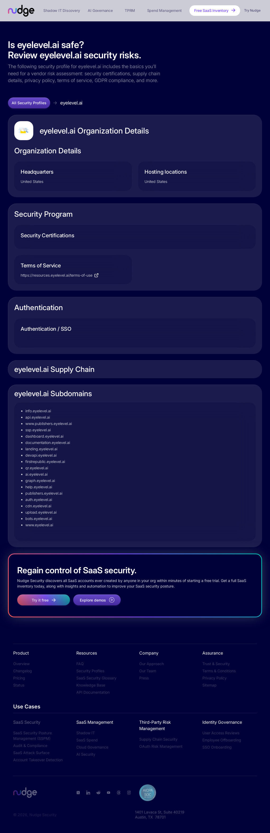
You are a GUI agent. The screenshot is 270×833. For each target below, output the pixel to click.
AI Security (85, 754)
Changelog (22, 671)
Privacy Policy (214, 678)
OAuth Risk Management (161, 746)
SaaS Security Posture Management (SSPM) (32, 736)
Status (18, 685)
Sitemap (209, 685)
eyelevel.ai (71, 103)
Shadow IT (85, 733)
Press (144, 678)
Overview (21, 663)
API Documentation (93, 692)
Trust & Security (216, 663)
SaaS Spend (87, 740)
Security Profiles (90, 671)
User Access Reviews (220, 733)
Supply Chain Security (158, 739)
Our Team (147, 671)
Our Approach (151, 663)
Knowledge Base (90, 685)
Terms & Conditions (219, 671)
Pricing (19, 678)
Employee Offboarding (221, 740)
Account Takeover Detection (38, 760)
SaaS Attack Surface (31, 752)
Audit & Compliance (30, 745)
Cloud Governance (92, 747)
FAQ (80, 663)
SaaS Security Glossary (96, 678)
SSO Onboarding (217, 747)
